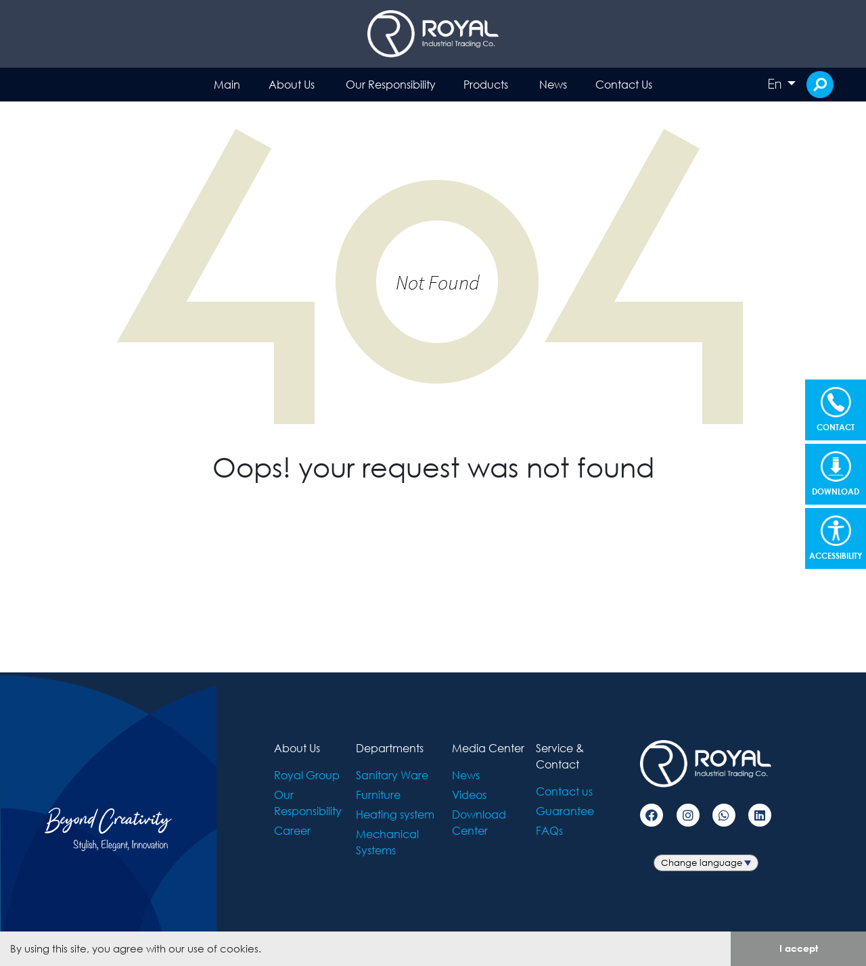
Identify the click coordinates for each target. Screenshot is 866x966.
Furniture (378, 794)
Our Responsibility (391, 84)
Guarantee (565, 811)
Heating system (395, 814)
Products (485, 84)
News (553, 84)
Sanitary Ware (392, 775)
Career (292, 830)
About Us (292, 84)
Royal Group (307, 775)
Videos (469, 794)
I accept (798, 948)
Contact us (564, 791)
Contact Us (623, 84)
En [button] (776, 84)
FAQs (549, 830)
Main (227, 84)
